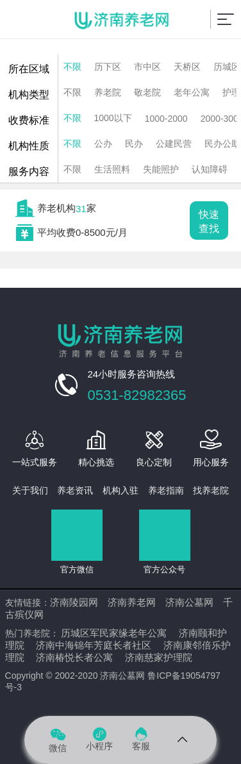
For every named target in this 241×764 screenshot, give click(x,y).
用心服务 (211, 462)
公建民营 (174, 143)
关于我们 (30, 490)
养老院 (107, 92)
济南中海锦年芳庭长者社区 (93, 645)
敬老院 (147, 92)
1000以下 (113, 118)
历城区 (226, 67)
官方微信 (77, 569)
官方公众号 (164, 569)
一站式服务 (34, 462)
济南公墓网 (189, 602)
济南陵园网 (74, 602)
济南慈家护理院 (158, 657)
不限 (72, 67)
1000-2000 (166, 118)
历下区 (107, 67)
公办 (103, 143)
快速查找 (209, 221)
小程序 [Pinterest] (99, 739)
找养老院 (211, 490)
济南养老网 (132, 602)
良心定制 (154, 462)
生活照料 (112, 169)
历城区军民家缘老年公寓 (114, 632)
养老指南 (166, 490)
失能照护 (161, 169)
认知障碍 (210, 169)
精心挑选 (96, 462)
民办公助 (222, 143)
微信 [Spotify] (58, 739)
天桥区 (187, 67)
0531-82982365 (136, 395)
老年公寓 (192, 92)
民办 (134, 143)
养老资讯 (75, 490)
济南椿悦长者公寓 (74, 657)
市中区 (147, 67)
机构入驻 (120, 490)
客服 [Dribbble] (141, 739)
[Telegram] (183, 740)
